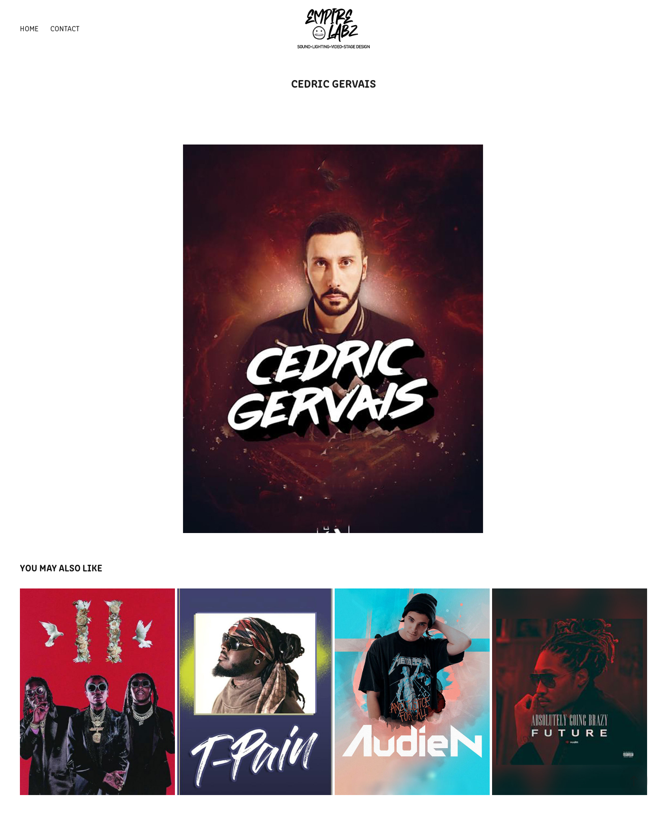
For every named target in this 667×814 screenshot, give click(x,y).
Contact (65, 28)
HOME (29, 28)
